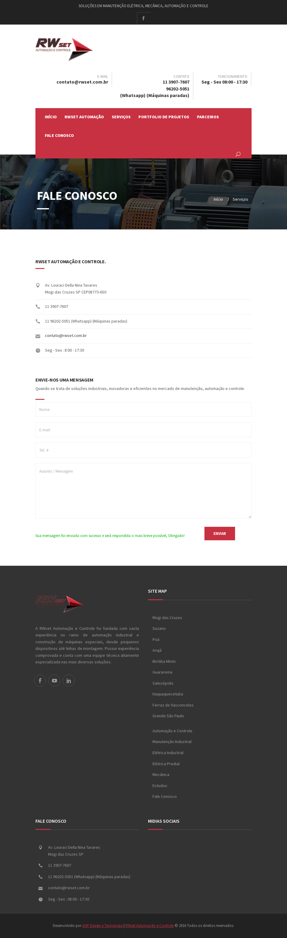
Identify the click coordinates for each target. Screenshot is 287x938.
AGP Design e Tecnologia (102, 925)
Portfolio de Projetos (163, 116)
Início (51, 116)
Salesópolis (163, 683)
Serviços (121, 116)
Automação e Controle (172, 730)
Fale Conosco (59, 135)
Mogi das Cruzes (167, 617)
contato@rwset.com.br (82, 82)
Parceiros (208, 116)
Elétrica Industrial (168, 752)
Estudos (160, 785)
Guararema (162, 672)
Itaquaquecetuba (168, 694)
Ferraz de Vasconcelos (173, 705)
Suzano (159, 628)
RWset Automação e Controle (149, 925)
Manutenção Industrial (172, 742)
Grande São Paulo (168, 716)
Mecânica (161, 774)
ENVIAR (219, 533)
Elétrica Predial (166, 763)
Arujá (157, 650)
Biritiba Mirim (164, 661)
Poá (156, 639)
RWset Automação (84, 116)
